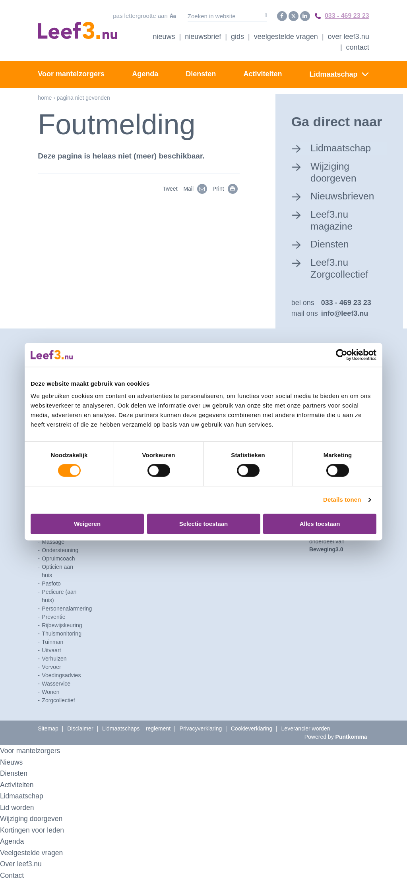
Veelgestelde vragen (286, 35)
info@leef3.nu (344, 315)
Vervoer (51, 669)
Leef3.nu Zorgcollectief (342, 269)
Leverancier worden (305, 730)
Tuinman (52, 644)
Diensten (201, 73)
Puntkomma (351, 739)
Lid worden (18, 809)
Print (227, 187)
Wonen (50, 694)
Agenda (145, 73)
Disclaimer (80, 730)
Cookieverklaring (251, 730)
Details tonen (342, 500)
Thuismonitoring (61, 635)
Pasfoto (51, 585)
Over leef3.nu (22, 866)
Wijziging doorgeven (335, 171)
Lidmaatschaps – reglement (136, 730)
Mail (197, 187)
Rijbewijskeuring (62, 627)
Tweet (170, 187)
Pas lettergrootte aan (133, 15)
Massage (53, 544)
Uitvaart (51, 652)
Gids (237, 35)
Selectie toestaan (203, 523)
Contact (357, 46)
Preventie (53, 619)
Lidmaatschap (334, 73)
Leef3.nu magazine (333, 220)
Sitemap (48, 730)
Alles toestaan (320, 523)
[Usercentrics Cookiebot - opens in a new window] (341, 355)
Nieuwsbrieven (345, 195)
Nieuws (164, 35)
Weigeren (87, 523)
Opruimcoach (58, 560)
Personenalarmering (67, 610)
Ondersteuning (60, 552)
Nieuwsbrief (203, 35)
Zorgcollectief (58, 702)
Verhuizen (54, 660)
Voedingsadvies (61, 677)
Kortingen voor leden (35, 832)
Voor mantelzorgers (71, 73)
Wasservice (56, 685)
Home (45, 96)
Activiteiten (262, 73)
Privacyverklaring (201, 730)
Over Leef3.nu (348, 35)
